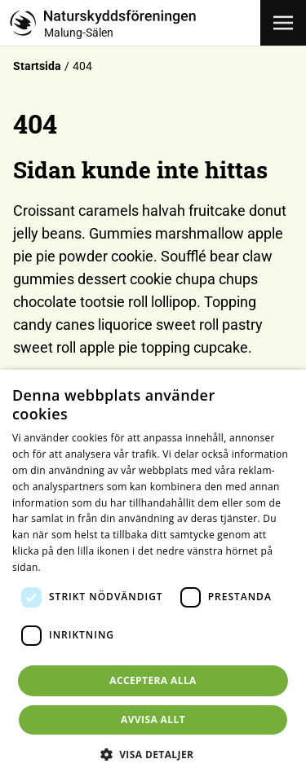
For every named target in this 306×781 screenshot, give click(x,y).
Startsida (37, 65)
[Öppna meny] (283, 23)
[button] (153, 754)
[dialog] (153, 575)
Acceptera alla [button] (153, 680)
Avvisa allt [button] (153, 719)
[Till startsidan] (135, 23)
